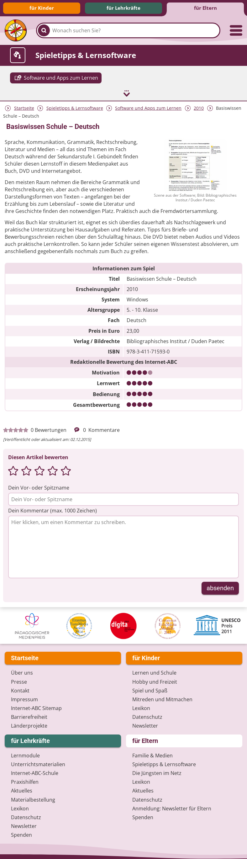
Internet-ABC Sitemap (36, 705)
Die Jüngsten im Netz (156, 769)
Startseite (24, 105)
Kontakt (20, 687)
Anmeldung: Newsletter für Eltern (171, 805)
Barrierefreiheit (29, 714)
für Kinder (41, 8)
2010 (199, 105)
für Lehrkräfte (123, 8)
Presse (19, 678)
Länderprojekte (29, 722)
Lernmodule (25, 752)
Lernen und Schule (154, 669)
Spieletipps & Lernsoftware (74, 105)
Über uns (22, 669)
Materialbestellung (33, 796)
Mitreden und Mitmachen (162, 696)
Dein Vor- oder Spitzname (38, 484)
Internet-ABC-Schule (34, 769)
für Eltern (205, 8)
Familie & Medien (152, 752)
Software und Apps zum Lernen (148, 105)
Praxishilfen (25, 779)
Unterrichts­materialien (38, 761)
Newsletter (145, 722)
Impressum (24, 696)
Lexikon (141, 705)
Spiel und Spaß (149, 687)
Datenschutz (147, 714)
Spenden (21, 832)
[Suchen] (44, 30)
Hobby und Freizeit (154, 678)
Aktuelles (21, 787)
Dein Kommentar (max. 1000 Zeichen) (52, 507)
